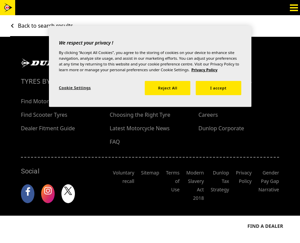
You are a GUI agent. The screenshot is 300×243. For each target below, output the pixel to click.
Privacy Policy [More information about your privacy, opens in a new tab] (204, 69)
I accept (218, 87)
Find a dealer (265, 207)
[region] (150, 66)
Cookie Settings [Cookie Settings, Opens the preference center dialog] (75, 87)
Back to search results (45, 25)
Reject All (168, 87)
